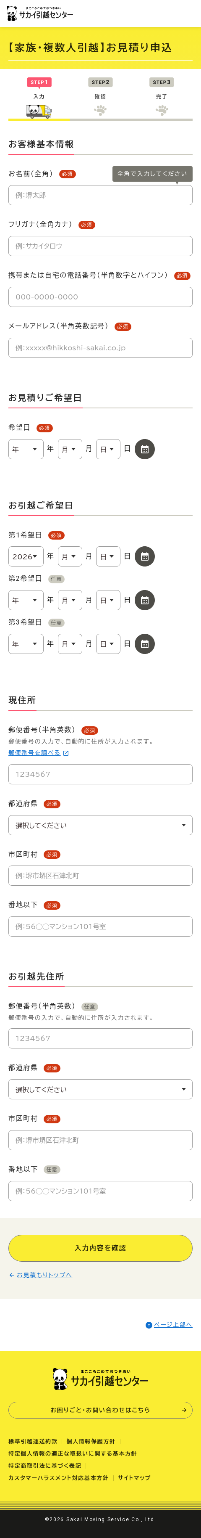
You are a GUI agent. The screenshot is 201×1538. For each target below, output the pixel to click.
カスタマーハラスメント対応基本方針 (58, 1478)
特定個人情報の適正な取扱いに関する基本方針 (73, 1454)
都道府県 (34, 803)
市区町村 (34, 854)
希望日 (30, 428)
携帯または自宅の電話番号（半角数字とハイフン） (99, 275)
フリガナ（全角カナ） (51, 224)
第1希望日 (36, 535)
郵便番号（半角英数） (100, 742)
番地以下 (34, 905)
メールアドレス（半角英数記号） (69, 326)
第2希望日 (36, 578)
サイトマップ (134, 1478)
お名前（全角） (42, 174)
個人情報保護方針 (90, 1441)
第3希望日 (36, 622)
